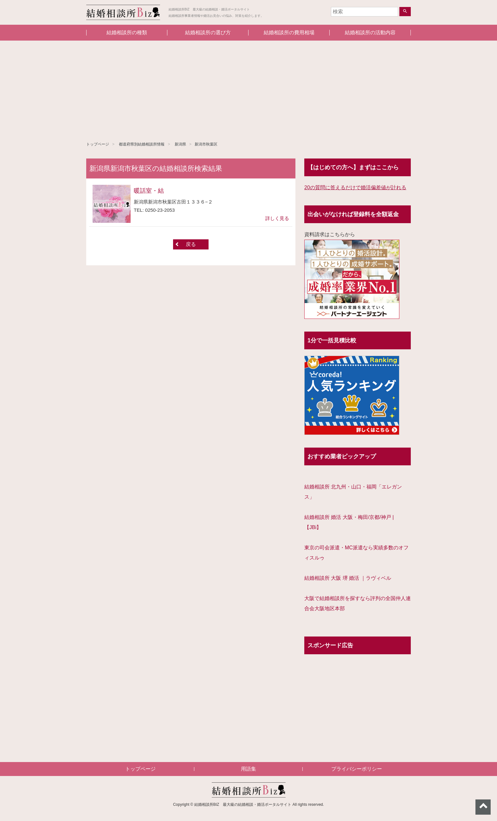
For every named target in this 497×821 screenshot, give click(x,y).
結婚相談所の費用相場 (289, 32)
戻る (191, 244)
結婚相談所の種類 (126, 32)
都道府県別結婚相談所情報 (142, 144)
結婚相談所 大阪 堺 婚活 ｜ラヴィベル (347, 578)
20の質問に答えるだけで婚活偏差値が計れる (355, 187)
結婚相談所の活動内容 (370, 32)
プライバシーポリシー (356, 769)
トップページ (97, 144)
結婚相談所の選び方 (208, 32)
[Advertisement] (248, 88)
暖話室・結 (149, 190)
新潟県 (180, 144)
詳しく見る (277, 218)
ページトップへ (483, 807)
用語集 (248, 769)
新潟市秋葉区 (206, 144)
